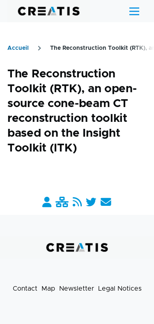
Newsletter (76, 288)
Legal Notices (120, 288)
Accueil (18, 48)
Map (48, 288)
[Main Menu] (134, 11)
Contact (25, 288)
